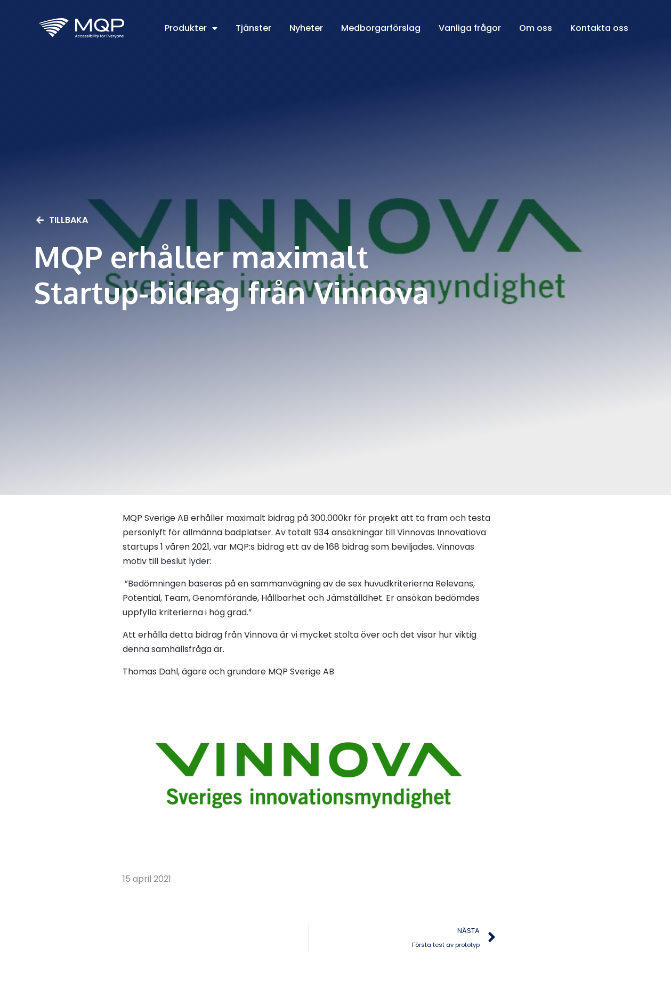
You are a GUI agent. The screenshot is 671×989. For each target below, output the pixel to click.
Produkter (191, 28)
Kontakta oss (599, 28)
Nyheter (306, 28)
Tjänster (253, 28)
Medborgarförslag (381, 28)
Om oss (535, 28)
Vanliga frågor (470, 28)
